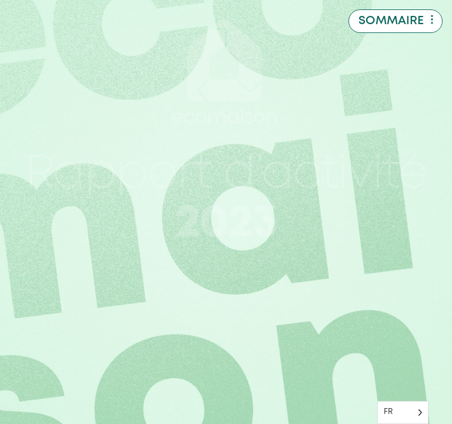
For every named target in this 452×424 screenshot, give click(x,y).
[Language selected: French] (402, 412)
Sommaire (391, 20)
